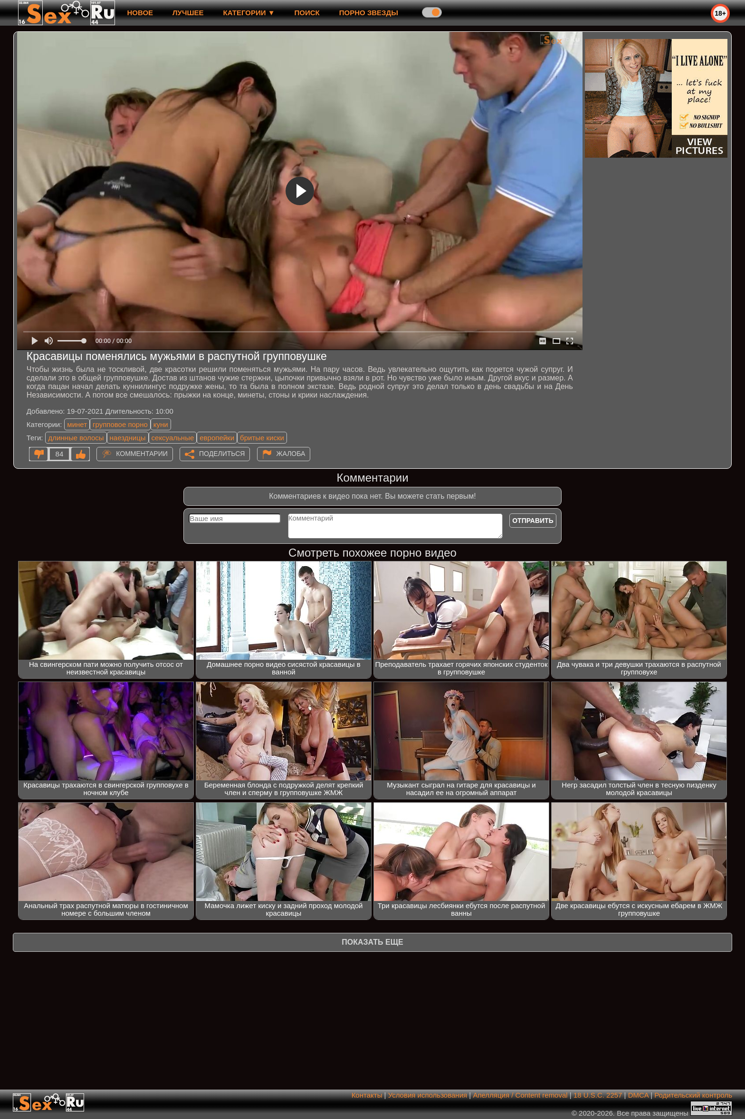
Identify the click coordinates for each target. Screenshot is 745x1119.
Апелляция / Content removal (520, 1095)
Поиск (307, 13)
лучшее (187, 13)
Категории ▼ (249, 13)
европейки (217, 438)
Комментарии (142, 453)
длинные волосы (76, 438)
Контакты (367, 1095)
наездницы (128, 438)
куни (160, 424)
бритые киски (262, 438)
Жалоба (291, 453)
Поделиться (222, 453)
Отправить (533, 520)
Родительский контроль (693, 1095)
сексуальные (173, 438)
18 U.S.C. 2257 (597, 1095)
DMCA (638, 1095)
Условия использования (428, 1095)
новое (140, 13)
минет (77, 424)
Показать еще (372, 942)
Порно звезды (368, 13)
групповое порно (120, 424)
